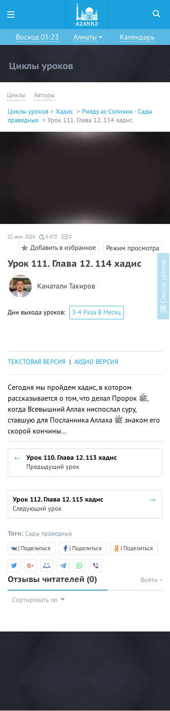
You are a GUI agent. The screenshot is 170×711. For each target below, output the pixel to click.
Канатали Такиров (66, 286)
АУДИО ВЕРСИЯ (96, 362)
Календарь (137, 37)
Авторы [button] (44, 95)
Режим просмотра (132, 248)
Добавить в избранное (57, 248)
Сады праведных (48, 533)
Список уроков (163, 286)
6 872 (48, 237)
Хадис (65, 111)
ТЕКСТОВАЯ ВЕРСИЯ (37, 362)
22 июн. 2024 (21, 236)
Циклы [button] (16, 95)
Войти (151, 580)
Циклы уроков (28, 111)
